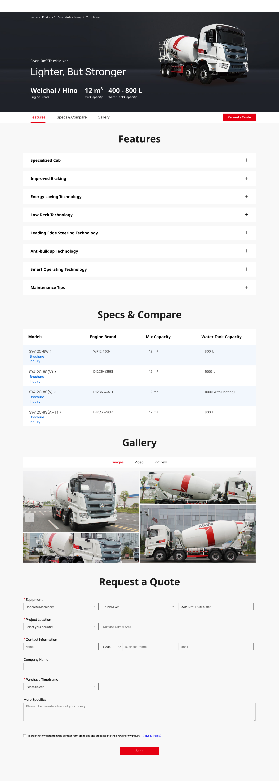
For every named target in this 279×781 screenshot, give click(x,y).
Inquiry (35, 361)
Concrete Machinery (70, 17)
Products (47, 17)
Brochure (37, 356)
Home (34, 17)
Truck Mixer (93, 17)
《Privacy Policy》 (152, 735)
